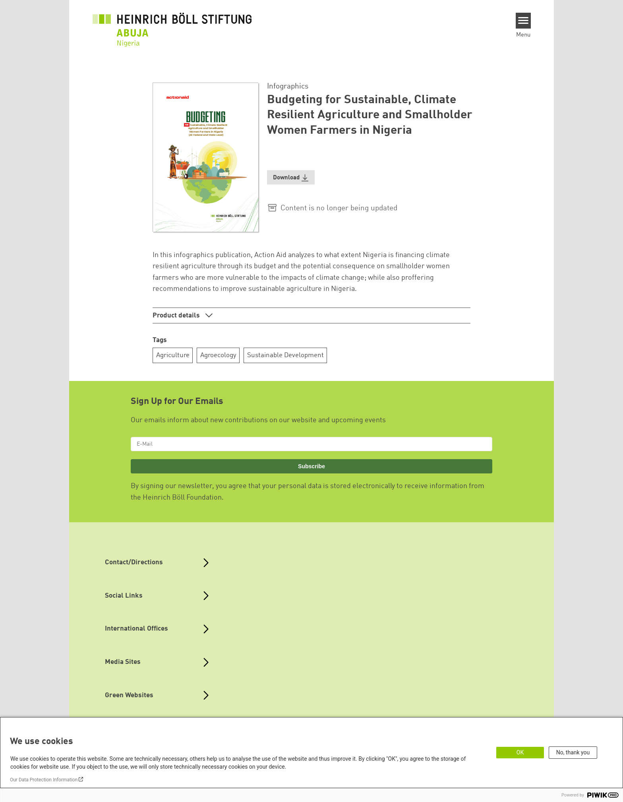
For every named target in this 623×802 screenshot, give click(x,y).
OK (520, 752)
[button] (291, 177)
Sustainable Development (285, 355)
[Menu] (523, 21)
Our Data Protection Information (43, 780)
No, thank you (573, 752)
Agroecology (218, 355)
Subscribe (311, 466)
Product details (177, 315)
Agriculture (173, 355)
